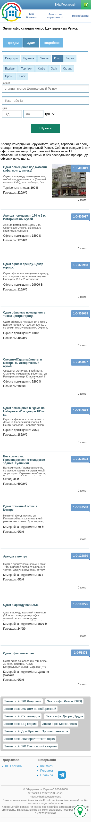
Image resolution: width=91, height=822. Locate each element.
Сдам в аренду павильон (21, 605)
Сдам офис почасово (18, 653)
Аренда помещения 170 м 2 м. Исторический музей (24, 217)
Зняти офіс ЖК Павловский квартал (30, 746)
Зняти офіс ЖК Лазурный (22, 701)
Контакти (46, 766)
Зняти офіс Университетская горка (29, 739)
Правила (46, 775)
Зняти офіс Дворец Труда (64, 716)
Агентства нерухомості (55, 16)
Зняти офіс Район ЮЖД (64, 701)
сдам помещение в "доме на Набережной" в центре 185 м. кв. (24, 411)
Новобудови (80, 15)
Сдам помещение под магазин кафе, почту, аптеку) (25, 168)
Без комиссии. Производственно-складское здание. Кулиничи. (24, 460)
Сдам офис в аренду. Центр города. (23, 265)
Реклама (46, 770)
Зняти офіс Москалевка (59, 724)
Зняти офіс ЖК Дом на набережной (30, 709)
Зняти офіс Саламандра (22, 716)
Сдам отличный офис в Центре (20, 508)
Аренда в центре (15, 556)
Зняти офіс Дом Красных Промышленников (36, 731)
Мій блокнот (31, 16)
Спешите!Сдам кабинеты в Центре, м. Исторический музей (22, 363)
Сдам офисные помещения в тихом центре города (24, 314)
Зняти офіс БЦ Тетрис (20, 724)
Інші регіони (13, 766)
